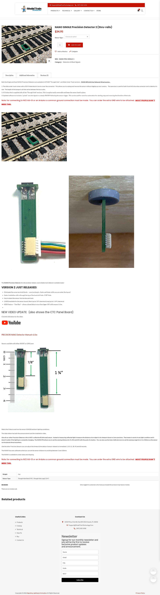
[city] (80, 561)
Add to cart (76, 43)
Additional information (27, 73)
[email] (80, 555)
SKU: (56, 57)
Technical (66, 11)
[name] (80, 550)
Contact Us (88, 11)
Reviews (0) (45, 73)
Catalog (19, 524)
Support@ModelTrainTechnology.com (61, 5)
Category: (58, 60)
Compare (75, 49)
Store (99, 11)
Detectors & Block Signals (71, 60)
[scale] (80, 566)
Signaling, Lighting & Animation (37, 591)
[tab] (9, 73)
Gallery (77, 11)
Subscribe (80, 578)
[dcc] (80, 572)
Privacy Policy (140, 591)
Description (9, 73)
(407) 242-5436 (81, 5)
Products (54, 11)
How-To (19, 531)
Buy (18, 535)
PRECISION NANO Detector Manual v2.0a (19, 333)
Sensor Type (59, 36)
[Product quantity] (59, 43)
